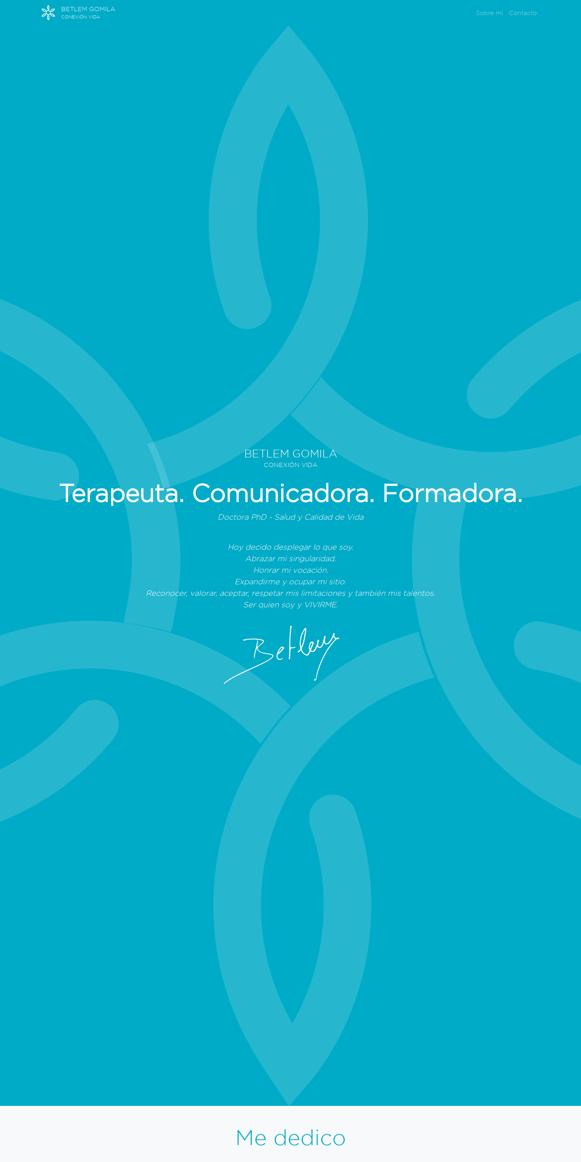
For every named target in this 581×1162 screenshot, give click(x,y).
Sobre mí (489, 12)
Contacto (523, 12)
